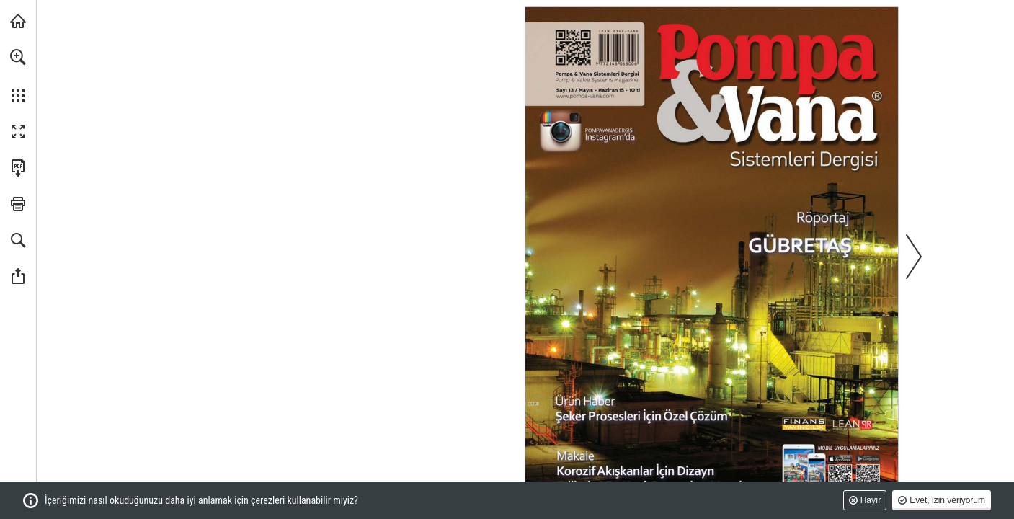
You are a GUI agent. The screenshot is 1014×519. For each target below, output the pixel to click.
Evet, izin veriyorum (947, 500)
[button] (18, 57)
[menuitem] (18, 75)
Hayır (870, 500)
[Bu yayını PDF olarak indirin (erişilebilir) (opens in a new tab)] (18, 168)
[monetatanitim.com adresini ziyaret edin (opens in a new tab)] (18, 21)
